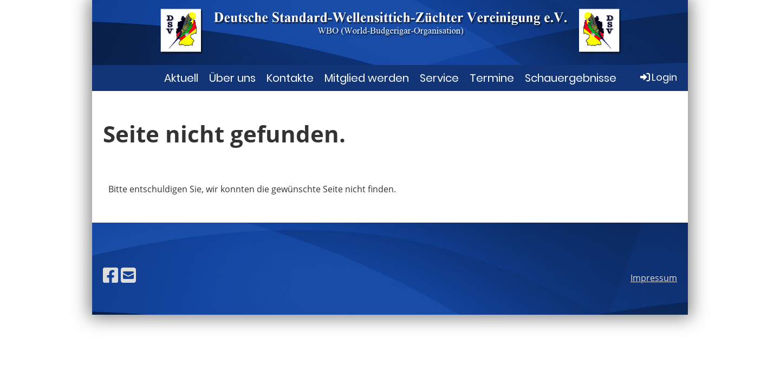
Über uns (232, 78)
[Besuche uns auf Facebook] (110, 275)
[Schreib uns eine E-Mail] (128, 275)
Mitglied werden (366, 78)
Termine (492, 78)
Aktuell (181, 78)
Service (439, 78)
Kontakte (290, 78)
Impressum (653, 278)
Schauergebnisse (570, 78)
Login (658, 77)
